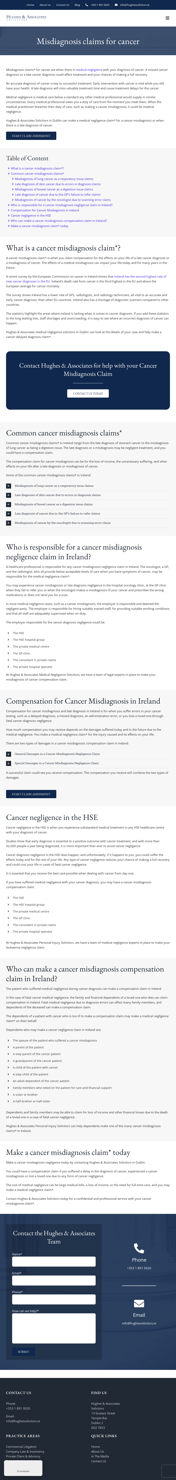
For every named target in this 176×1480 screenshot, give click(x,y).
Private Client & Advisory (23, 1456)
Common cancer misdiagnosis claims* (36, 174)
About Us (97, 1451)
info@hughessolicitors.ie (23, 1421)
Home (95, 1447)
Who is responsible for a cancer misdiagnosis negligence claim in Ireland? (60, 205)
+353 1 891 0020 (18, 1408)
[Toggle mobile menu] (168, 18)
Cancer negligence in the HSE (29, 215)
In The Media (100, 1456)
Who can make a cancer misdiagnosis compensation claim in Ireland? (57, 221)
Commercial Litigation (21, 1447)
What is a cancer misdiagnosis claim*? (36, 168)
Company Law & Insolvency (25, 1451)
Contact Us (98, 1461)
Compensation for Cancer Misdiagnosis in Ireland (43, 210)
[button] (88, 486)
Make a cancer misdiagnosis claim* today (38, 226)
